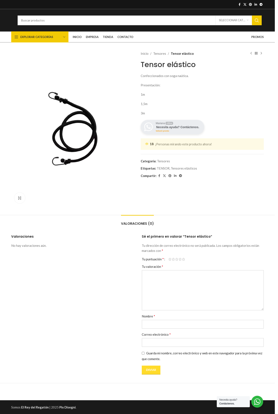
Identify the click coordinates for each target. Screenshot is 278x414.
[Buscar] (140, 20)
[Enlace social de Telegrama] (261, 4)
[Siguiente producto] (261, 53)
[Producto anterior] (251, 53)
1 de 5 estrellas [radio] (170, 259)
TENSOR (163, 168)
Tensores (159, 53)
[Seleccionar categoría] (233, 20)
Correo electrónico (156, 334)
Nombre (148, 316)
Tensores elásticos (184, 168)
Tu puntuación (153, 259)
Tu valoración (152, 266)
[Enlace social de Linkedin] (255, 4)
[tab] (137, 221)
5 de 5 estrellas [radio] (183, 259)
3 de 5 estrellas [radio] (176, 259)
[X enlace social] (245, 4)
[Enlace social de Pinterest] (250, 4)
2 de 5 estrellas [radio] (173, 259)
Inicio (145, 53)
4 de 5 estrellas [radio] (180, 259)
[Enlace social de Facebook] (239, 4)
